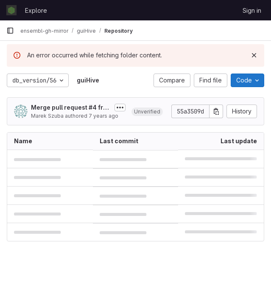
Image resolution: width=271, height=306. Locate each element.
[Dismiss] (254, 55)
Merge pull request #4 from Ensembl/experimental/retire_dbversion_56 (70, 108)
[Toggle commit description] (120, 107)
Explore (36, 10)
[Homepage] (11, 10)
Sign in (252, 10)
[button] (147, 111)
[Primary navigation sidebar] (10, 30)
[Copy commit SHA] (216, 111)
